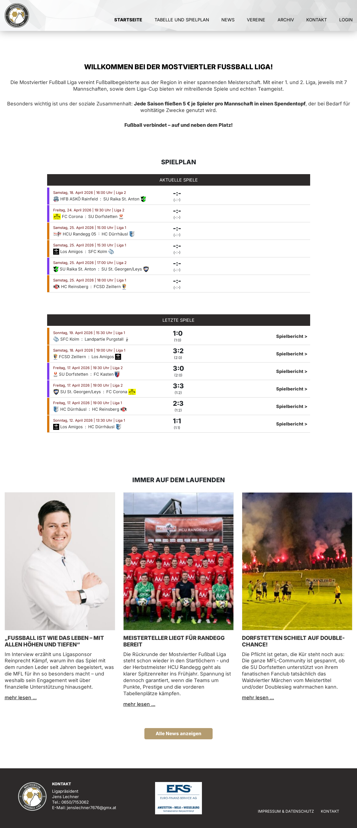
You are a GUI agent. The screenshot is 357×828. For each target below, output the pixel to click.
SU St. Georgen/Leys (125, 269)
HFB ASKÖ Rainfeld (76, 199)
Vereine (256, 27)
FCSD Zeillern (110, 286)
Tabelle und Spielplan (182, 27)
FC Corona (68, 216)
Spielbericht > (291, 336)
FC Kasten (106, 374)
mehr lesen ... (21, 697)
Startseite (128, 27)
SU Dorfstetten (106, 216)
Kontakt (316, 27)
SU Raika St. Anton (124, 199)
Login (346, 27)
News (228, 27)
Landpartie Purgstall (107, 339)
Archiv (286, 27)
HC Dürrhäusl (118, 234)
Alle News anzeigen (178, 733)
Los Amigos (68, 251)
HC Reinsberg (71, 286)
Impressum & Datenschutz (286, 811)
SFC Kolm (101, 251)
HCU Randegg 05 (75, 234)
